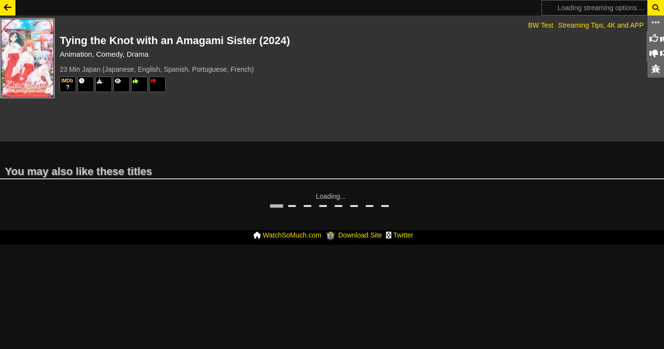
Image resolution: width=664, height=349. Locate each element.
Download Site (360, 206)
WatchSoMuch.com (292, 206)
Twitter (403, 206)
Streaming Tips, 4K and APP (601, 25)
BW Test (540, 25)
